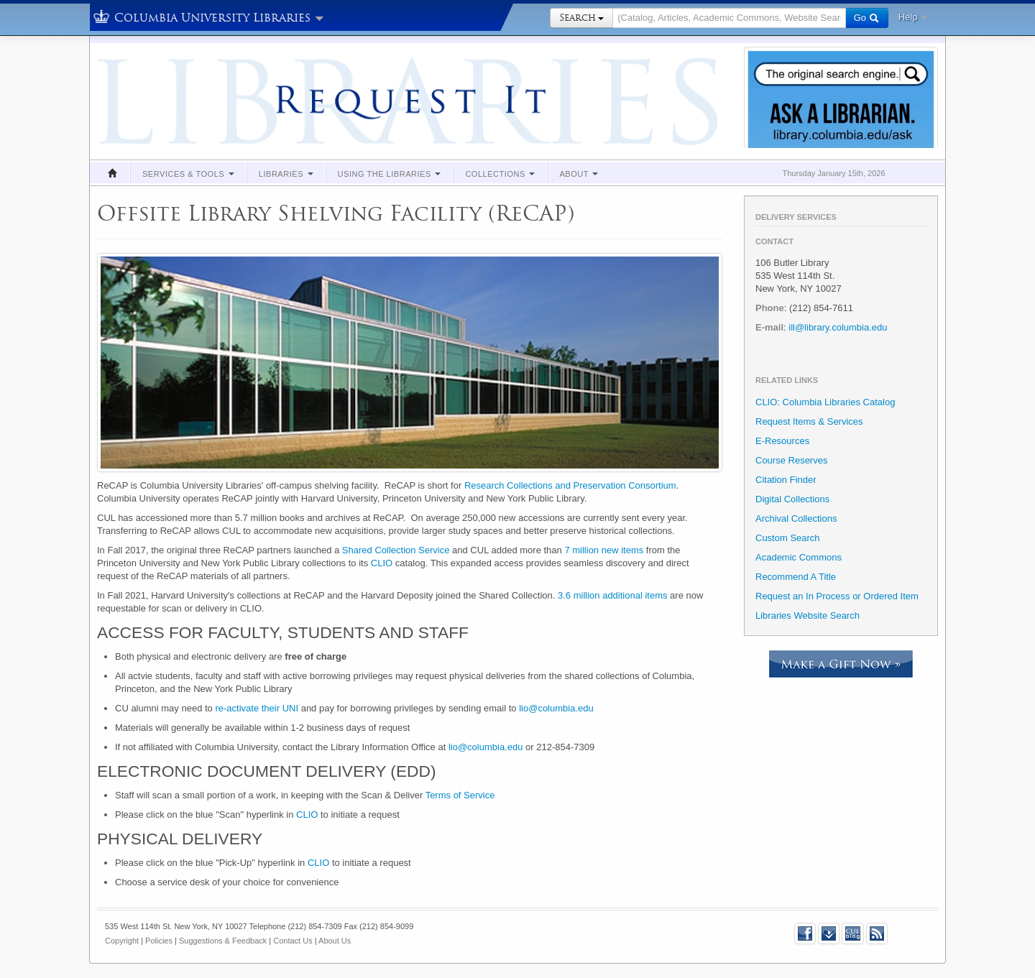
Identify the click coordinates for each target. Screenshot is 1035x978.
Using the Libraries (389, 174)
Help (912, 16)
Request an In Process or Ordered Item (837, 596)
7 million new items (603, 550)
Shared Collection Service (396, 550)
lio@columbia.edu (556, 708)
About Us (334, 940)
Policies (158, 940)
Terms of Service (460, 795)
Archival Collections (796, 518)
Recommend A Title (795, 576)
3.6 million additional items (612, 595)
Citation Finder (785, 479)
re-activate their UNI (256, 708)
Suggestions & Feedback (223, 940)
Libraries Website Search (807, 615)
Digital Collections (792, 499)
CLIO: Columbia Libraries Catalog (825, 402)
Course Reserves (791, 460)
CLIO (381, 563)
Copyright (122, 940)
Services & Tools (188, 174)
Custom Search (787, 537)
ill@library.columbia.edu (837, 327)
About (578, 174)
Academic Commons (798, 557)
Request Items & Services (809, 421)
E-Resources (782, 440)
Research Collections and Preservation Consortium (570, 485)
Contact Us (292, 940)
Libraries (286, 174)
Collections (500, 174)
